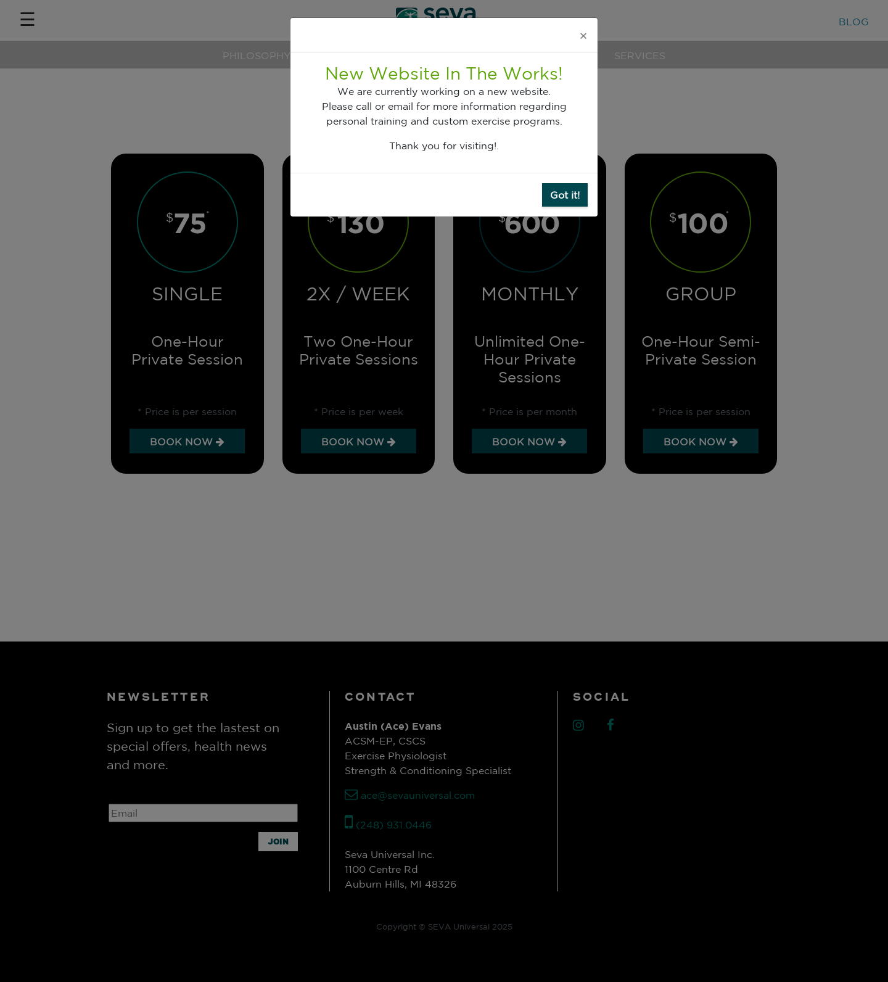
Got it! (565, 194)
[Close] (583, 35)
